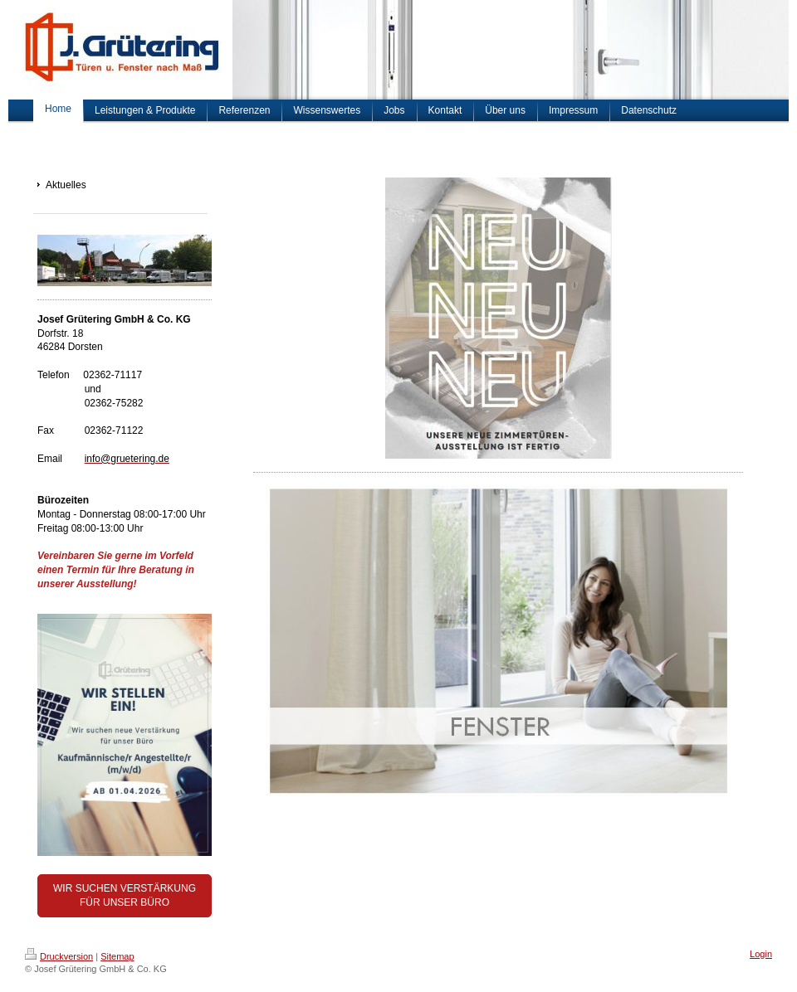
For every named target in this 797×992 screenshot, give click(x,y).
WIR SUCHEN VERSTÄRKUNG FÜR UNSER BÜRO (124, 895)
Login (761, 954)
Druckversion (59, 956)
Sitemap (117, 956)
